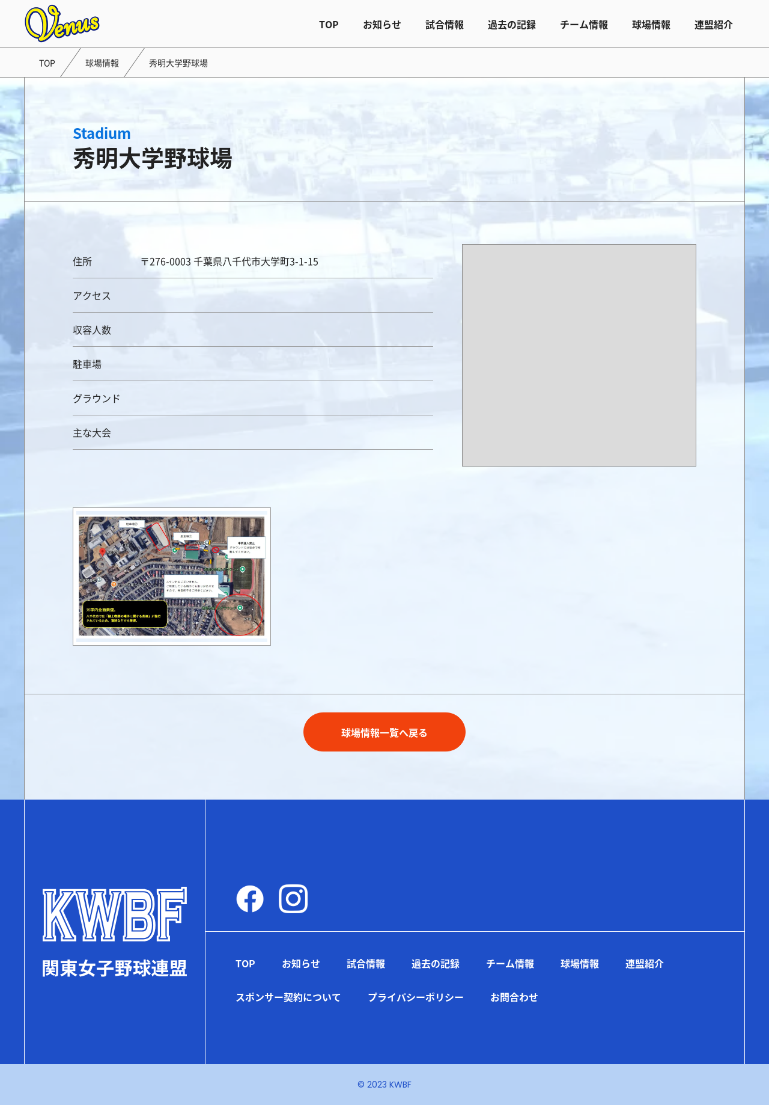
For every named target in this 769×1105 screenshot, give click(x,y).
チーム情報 (584, 24)
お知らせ (382, 24)
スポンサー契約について (288, 997)
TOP (329, 24)
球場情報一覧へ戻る (384, 732)
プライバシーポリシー (416, 997)
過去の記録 (512, 24)
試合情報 (444, 24)
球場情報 (651, 24)
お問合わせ (514, 997)
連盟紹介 (714, 24)
